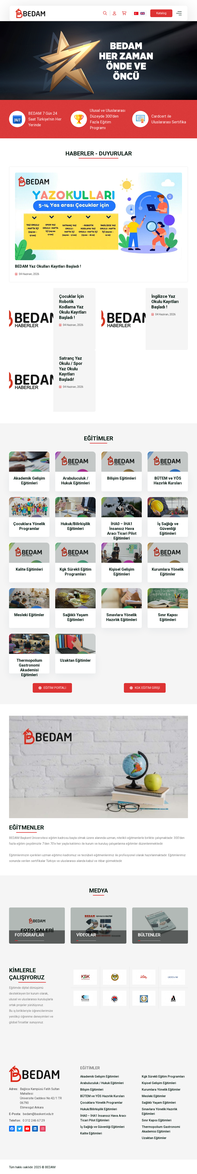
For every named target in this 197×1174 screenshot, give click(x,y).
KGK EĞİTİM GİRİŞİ (145, 688)
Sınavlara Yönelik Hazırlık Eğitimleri (121, 617)
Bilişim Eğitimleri (121, 478)
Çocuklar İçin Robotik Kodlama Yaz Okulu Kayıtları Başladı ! (72, 307)
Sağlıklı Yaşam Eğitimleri (75, 617)
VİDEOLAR (86, 934)
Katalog (161, 13)
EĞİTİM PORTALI (52, 688)
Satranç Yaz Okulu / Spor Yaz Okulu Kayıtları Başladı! (70, 369)
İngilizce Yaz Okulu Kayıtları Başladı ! (165, 301)
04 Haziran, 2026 (29, 274)
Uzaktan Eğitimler (75, 660)
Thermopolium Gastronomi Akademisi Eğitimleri (29, 667)
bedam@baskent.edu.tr (38, 1114)
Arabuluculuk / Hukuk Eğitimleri (75, 480)
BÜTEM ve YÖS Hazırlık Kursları (168, 480)
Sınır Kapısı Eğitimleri (168, 617)
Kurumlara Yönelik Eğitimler (168, 571)
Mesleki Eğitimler (29, 615)
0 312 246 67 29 (34, 1120)
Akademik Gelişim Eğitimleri (29, 480)
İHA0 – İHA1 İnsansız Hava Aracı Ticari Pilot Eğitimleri (121, 531)
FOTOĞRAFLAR (29, 934)
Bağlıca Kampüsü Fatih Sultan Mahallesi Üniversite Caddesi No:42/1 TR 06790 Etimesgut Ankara (41, 1098)
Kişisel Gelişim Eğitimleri (121, 571)
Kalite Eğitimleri (29, 569)
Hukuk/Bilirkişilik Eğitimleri (75, 526)
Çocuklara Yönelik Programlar (29, 526)
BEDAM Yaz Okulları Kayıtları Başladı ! (48, 266)
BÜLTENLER (149, 934)
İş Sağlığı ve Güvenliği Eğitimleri (167, 528)
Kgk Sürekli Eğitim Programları (75, 571)
